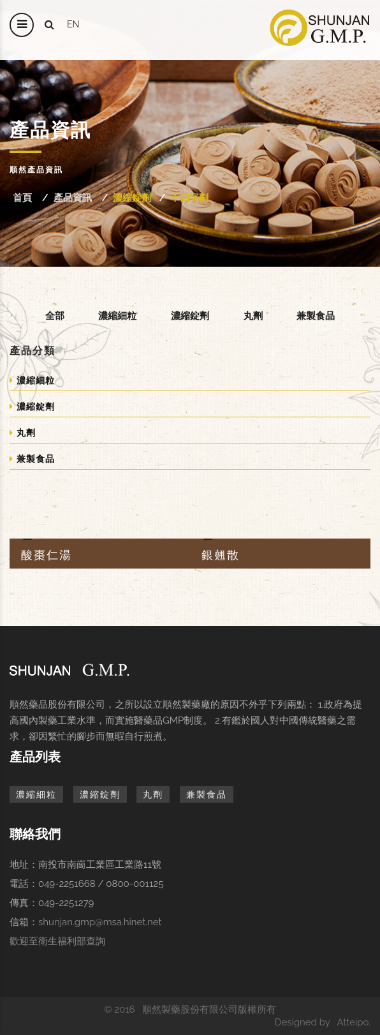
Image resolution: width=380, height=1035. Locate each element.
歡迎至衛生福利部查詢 (57, 941)
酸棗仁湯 (46, 555)
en (73, 24)
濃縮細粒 (117, 315)
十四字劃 (189, 198)
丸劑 (253, 315)
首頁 (22, 198)
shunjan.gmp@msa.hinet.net (100, 922)
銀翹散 (220, 555)
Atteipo (353, 1022)
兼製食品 (315, 315)
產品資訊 (73, 198)
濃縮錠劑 (132, 198)
